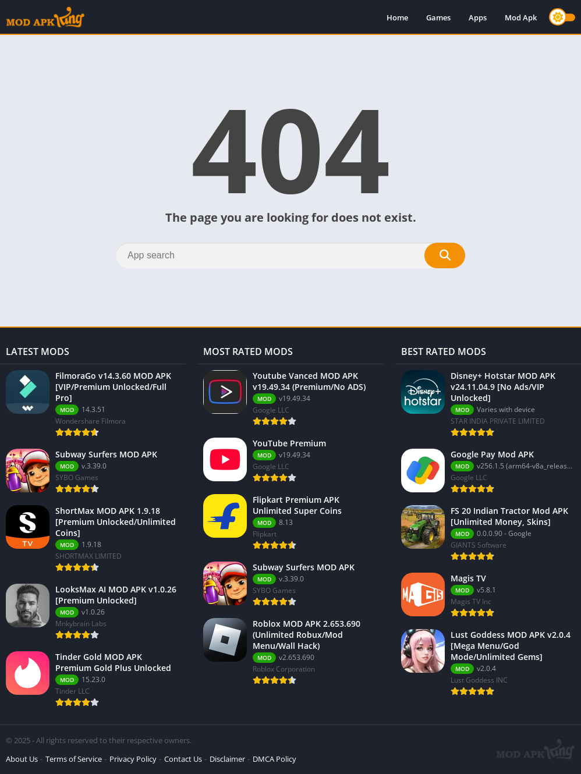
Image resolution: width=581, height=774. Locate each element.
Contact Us (183, 759)
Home (397, 17)
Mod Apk (521, 17)
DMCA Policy (274, 759)
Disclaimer (227, 759)
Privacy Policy (133, 759)
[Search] (290, 255)
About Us (22, 759)
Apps (478, 17)
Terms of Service (73, 759)
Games (438, 17)
